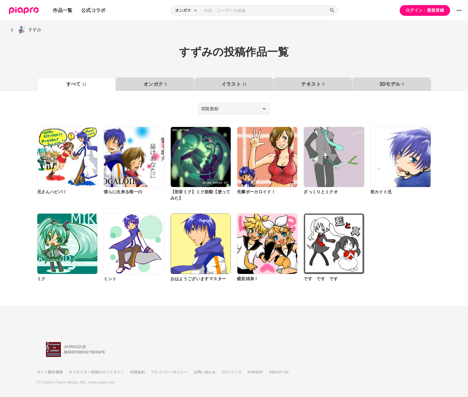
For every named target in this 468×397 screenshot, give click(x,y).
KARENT (255, 372)
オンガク (155, 84)
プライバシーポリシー (169, 372)
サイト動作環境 (50, 372)
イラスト (234, 84)
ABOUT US (279, 372)
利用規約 (137, 372)
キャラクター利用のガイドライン (96, 372)
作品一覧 (62, 10)
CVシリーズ (232, 372)
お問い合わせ (205, 372)
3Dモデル (391, 84)
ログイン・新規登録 (425, 10)
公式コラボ (93, 10)
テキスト (312, 84)
